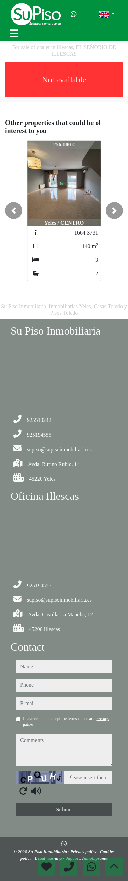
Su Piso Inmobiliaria (48, 851)
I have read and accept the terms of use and (66, 721)
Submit (64, 809)
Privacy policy (84, 851)
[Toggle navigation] (14, 33)
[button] (13, 210)
